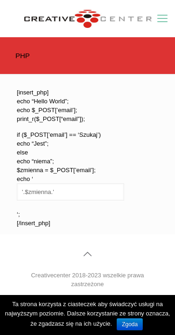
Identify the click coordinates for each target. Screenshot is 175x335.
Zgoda (130, 324)
